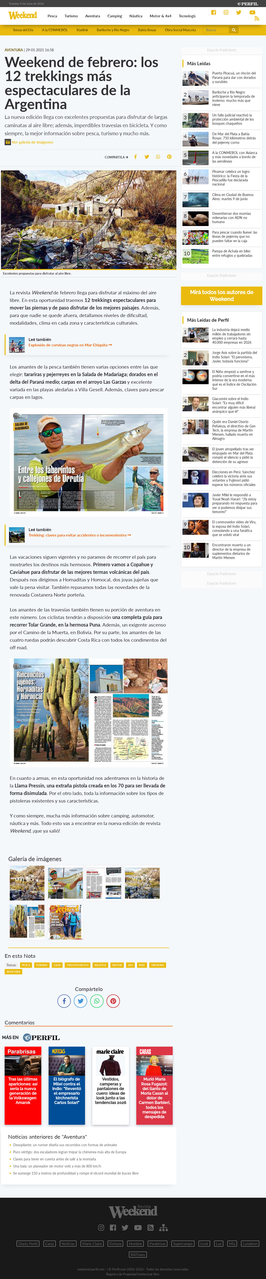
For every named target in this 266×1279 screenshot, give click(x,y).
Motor (117, 965)
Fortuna (115, 1243)
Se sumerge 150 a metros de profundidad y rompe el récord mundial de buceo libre (75, 1173)
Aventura (13, 971)
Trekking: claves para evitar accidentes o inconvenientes (78, 535)
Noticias (68, 1243)
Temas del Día (23, 30)
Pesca (26, 965)
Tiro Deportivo (77, 965)
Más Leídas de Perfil (208, 320)
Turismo (42, 965)
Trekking (157, 965)
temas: (11, 965)
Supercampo (183, 1243)
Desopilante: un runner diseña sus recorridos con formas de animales (65, 1145)
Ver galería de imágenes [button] (29, 142)
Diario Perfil (28, 1243)
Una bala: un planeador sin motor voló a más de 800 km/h (57, 1166)
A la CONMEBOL (55, 30)
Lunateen (250, 1243)
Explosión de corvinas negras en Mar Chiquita (68, 344)
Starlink (82, 30)
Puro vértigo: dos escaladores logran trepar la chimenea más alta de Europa (69, 1152)
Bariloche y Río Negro (113, 30)
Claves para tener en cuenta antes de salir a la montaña (54, 1159)
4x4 (130, 965)
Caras (49, 1243)
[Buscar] (216, 29)
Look (204, 1243)
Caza (57, 965)
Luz (219, 1243)
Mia (232, 1243)
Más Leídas (198, 63)
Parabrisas (157, 1243)
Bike (142, 965)
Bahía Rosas (147, 30)
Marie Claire (92, 1243)
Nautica (100, 965)
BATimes (138, 1254)
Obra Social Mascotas (181, 30)
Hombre (135, 1243)
